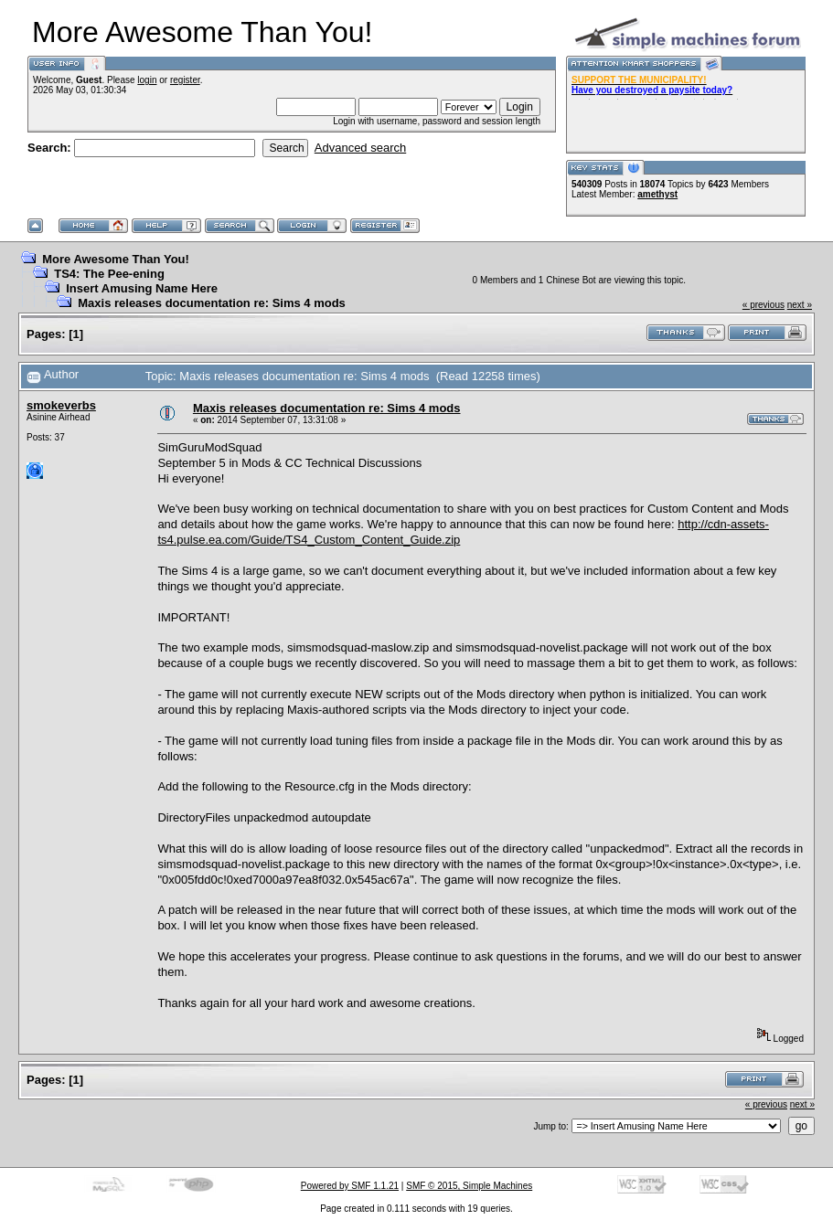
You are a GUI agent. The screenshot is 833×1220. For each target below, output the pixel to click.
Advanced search (360, 147)
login (146, 80)
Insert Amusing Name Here (142, 288)
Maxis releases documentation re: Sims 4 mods (212, 303)
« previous (763, 305)
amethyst (657, 194)
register (185, 80)
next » (799, 305)
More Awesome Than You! (115, 259)
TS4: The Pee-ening (109, 274)
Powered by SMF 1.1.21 (350, 1186)
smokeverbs (61, 405)
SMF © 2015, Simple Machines (469, 1186)
